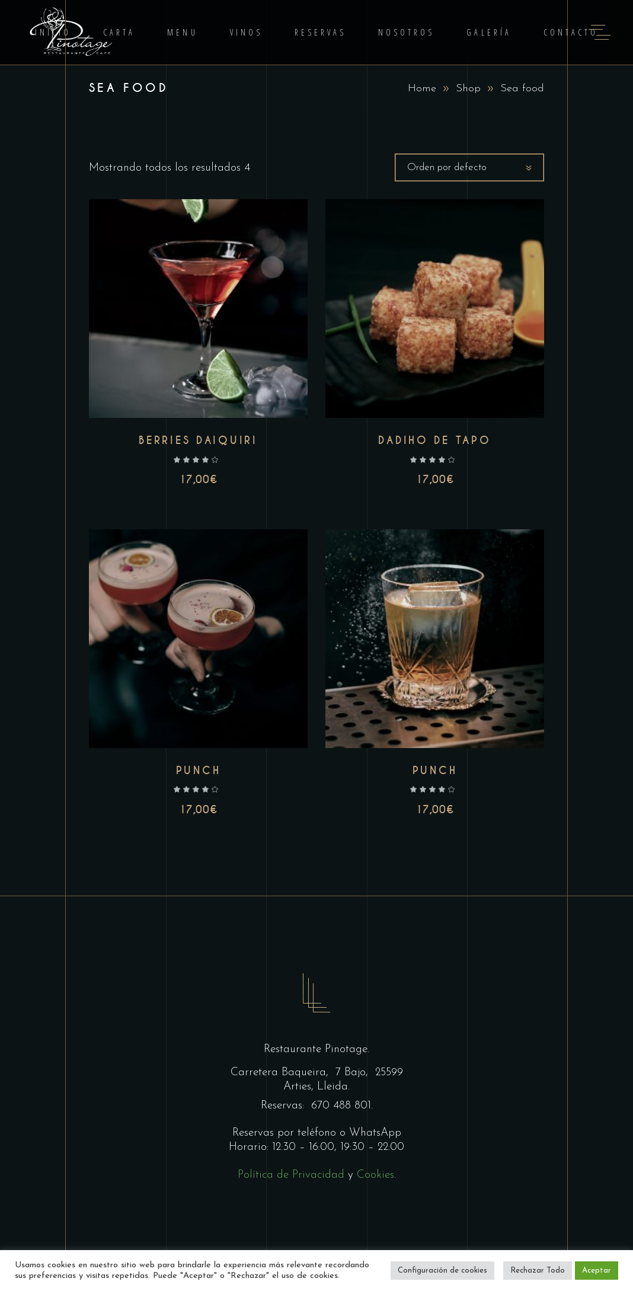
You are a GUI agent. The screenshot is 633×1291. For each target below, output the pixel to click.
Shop (468, 88)
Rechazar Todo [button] (537, 1270)
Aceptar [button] (596, 1270)
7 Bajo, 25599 (367, 1072)
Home (422, 88)
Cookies (375, 1175)
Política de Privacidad (291, 1175)
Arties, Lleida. (316, 1086)
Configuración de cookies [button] (442, 1270)
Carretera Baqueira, (281, 1072)
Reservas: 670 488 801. (317, 1105)
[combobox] (469, 167)
